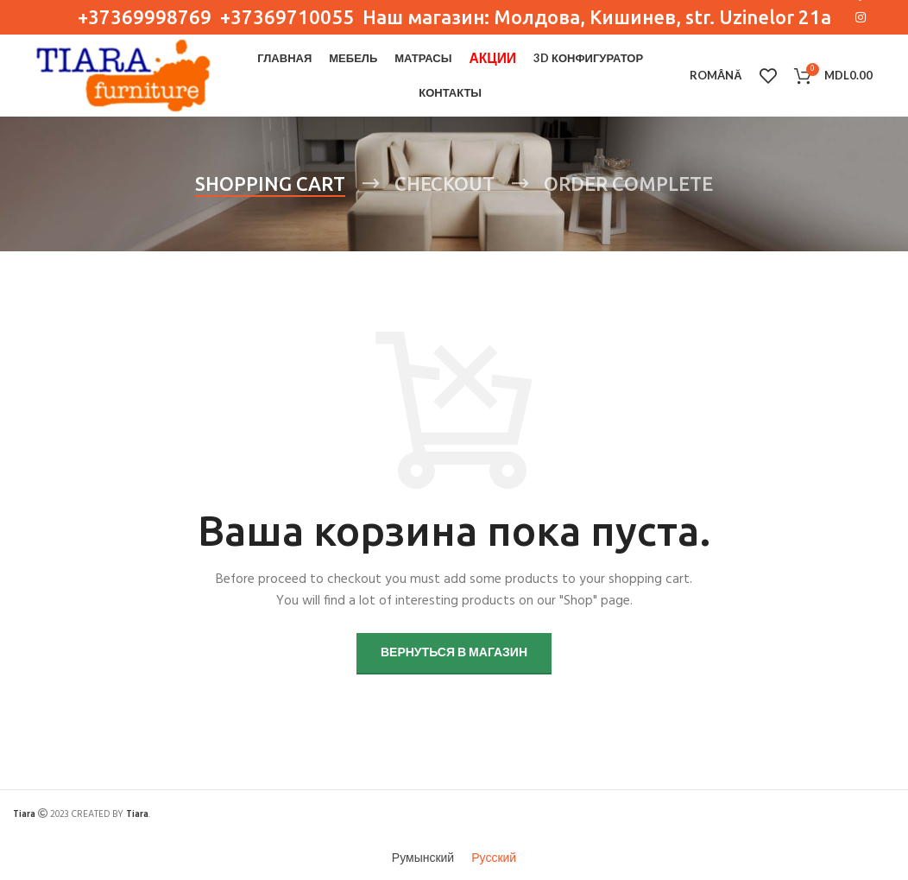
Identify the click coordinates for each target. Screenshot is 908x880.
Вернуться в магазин (454, 653)
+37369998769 (144, 17)
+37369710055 (289, 17)
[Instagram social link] (860, 17)
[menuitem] (715, 76)
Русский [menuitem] (493, 859)
